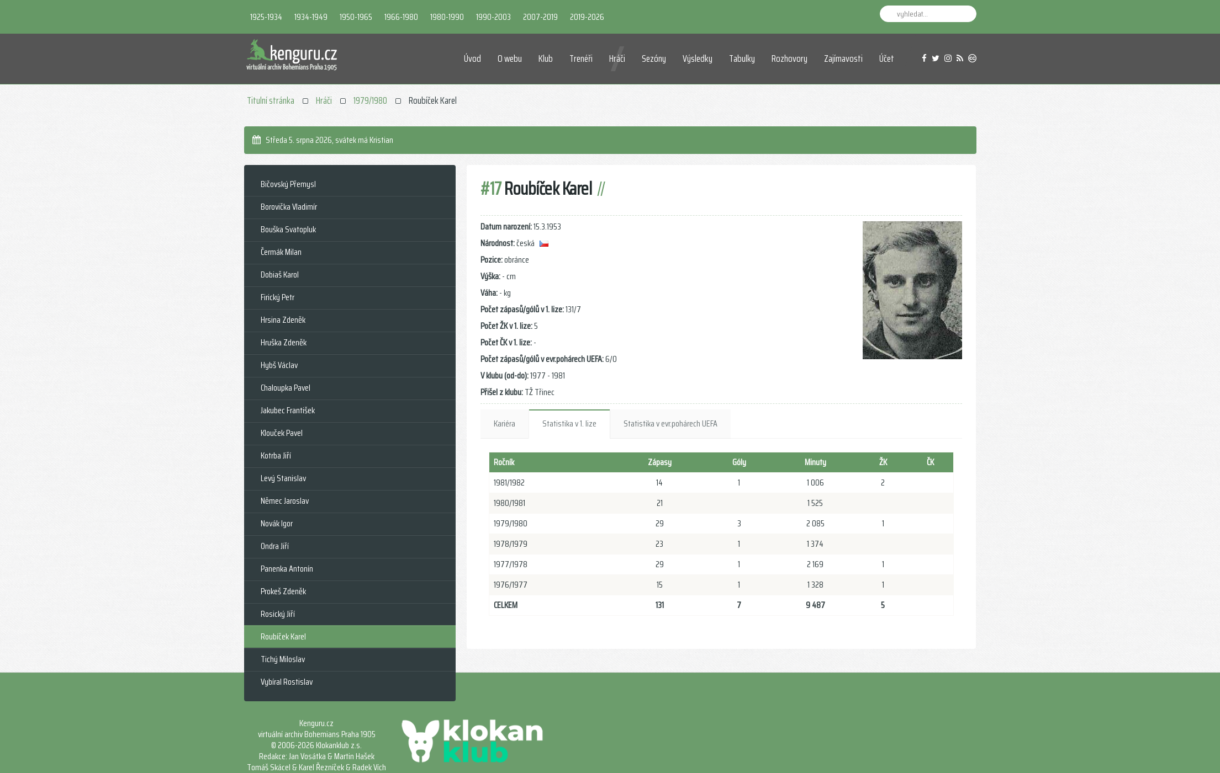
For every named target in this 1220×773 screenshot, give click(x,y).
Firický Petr (277, 297)
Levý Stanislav (283, 478)
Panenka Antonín (287, 568)
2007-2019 (540, 17)
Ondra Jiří (275, 546)
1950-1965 (356, 17)
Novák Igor (277, 523)
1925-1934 (266, 17)
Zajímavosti (843, 58)
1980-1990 (447, 17)
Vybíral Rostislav (287, 682)
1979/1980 (370, 100)
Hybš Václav (279, 365)
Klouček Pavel (282, 433)
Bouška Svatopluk (288, 229)
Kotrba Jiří (276, 455)
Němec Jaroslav (285, 501)
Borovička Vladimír (289, 207)
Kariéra (504, 423)
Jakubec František (288, 410)
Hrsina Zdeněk (283, 320)
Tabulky (742, 58)
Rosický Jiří (278, 614)
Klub (545, 58)
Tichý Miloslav (283, 659)
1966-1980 (401, 17)
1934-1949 (311, 17)
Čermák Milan (281, 252)
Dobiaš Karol (280, 274)
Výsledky (697, 58)
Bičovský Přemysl (288, 184)
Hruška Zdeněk (284, 342)
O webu (510, 58)
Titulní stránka (270, 100)
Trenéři (581, 58)
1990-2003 (493, 17)
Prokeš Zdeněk (283, 591)
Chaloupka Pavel (285, 388)
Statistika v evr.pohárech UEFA (670, 423)
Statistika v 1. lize (569, 423)
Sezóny (654, 58)
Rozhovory (789, 58)
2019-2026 (587, 17)
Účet (886, 58)
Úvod (472, 58)
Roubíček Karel (283, 636)
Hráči (617, 58)
